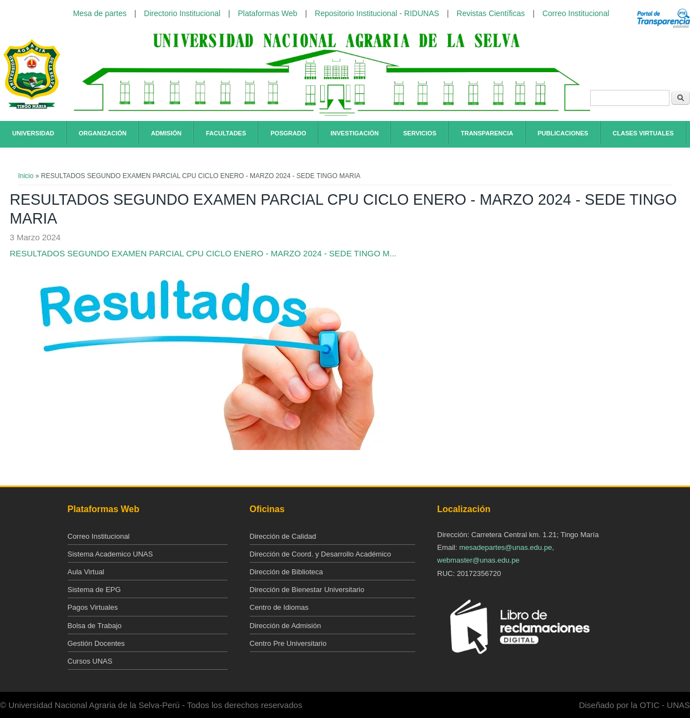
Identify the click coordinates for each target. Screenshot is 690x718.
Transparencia (487, 133)
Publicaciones (563, 133)
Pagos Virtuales (93, 607)
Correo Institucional (576, 13)
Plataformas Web (268, 13)
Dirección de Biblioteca (286, 572)
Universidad (33, 133)
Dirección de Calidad (283, 536)
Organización (103, 133)
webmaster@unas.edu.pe (478, 560)
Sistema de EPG (94, 589)
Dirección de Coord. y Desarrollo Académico (320, 554)
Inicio (25, 176)
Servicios (419, 133)
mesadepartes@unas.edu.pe (505, 547)
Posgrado (288, 133)
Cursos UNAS (90, 661)
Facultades (226, 133)
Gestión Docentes (96, 643)
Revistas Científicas (491, 13)
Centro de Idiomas (279, 607)
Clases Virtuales (643, 133)
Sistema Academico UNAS (110, 554)
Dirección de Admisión (285, 625)
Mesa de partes (100, 13)
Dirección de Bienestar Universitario (307, 589)
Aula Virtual (86, 572)
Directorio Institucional (182, 13)
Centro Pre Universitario (288, 643)
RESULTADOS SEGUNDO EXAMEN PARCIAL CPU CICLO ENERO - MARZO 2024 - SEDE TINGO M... (202, 253)
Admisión (166, 133)
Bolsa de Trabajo (95, 625)
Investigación (354, 133)
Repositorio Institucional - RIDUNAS (377, 13)
